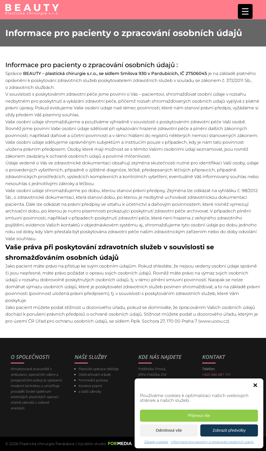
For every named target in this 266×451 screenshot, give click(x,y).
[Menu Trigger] (245, 11)
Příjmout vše (199, 415)
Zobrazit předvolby (229, 430)
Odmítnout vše (169, 430)
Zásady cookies (156, 442)
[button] (255, 385)
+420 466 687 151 (216, 374)
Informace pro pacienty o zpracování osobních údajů (212, 442)
